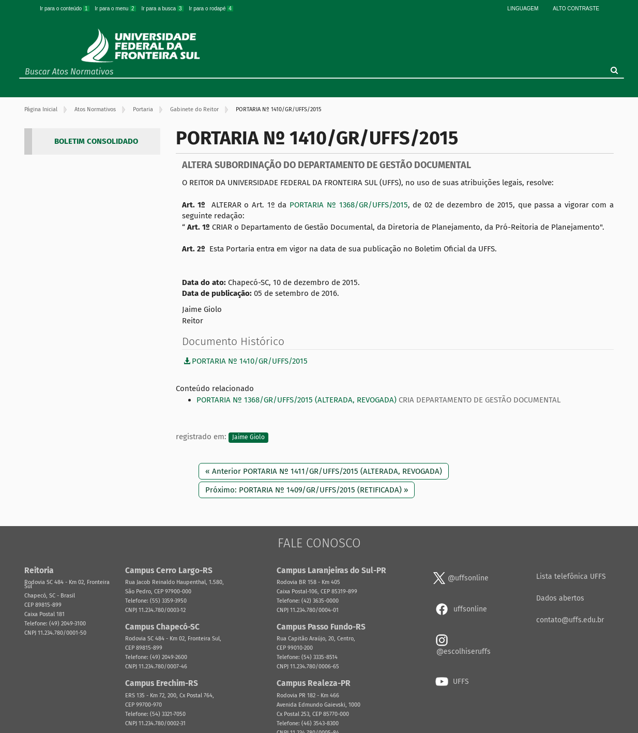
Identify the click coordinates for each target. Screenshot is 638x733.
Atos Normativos (95, 109)
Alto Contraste (576, 8)
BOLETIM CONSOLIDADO (96, 141)
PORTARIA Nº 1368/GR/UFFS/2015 (348, 205)
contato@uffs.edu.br (570, 620)
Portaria (143, 109)
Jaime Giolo (248, 437)
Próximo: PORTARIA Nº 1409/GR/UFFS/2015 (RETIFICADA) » (306, 490)
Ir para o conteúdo (65, 8)
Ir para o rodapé (211, 8)
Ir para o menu (116, 8)
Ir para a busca (163, 8)
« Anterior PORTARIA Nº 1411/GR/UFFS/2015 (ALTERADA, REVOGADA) (323, 471)
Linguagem (522, 8)
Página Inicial (40, 109)
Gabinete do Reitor (194, 109)
